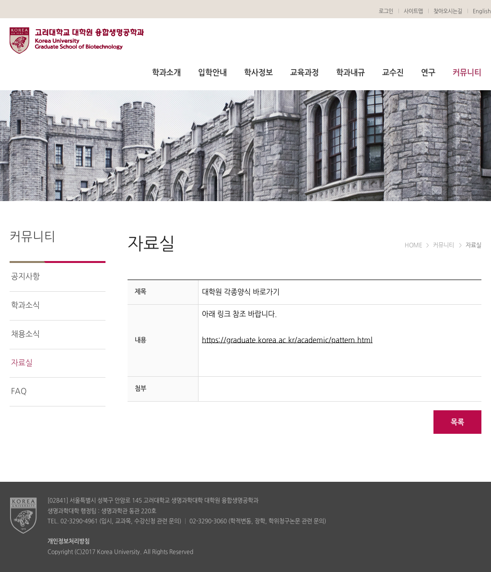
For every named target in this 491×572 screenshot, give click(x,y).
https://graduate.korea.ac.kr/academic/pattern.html (287, 340)
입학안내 (212, 73)
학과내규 (350, 73)
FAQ (19, 391)
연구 (428, 73)
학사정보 (258, 73)
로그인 (386, 11)
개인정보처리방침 (68, 541)
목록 (457, 422)
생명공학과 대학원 (77, 41)
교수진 (393, 73)
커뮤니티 (467, 73)
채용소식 (25, 334)
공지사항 (25, 277)
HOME (413, 245)
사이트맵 (413, 11)
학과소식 (25, 305)
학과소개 (166, 73)
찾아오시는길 (447, 11)
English (482, 11)
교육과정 (304, 73)
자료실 (22, 363)
